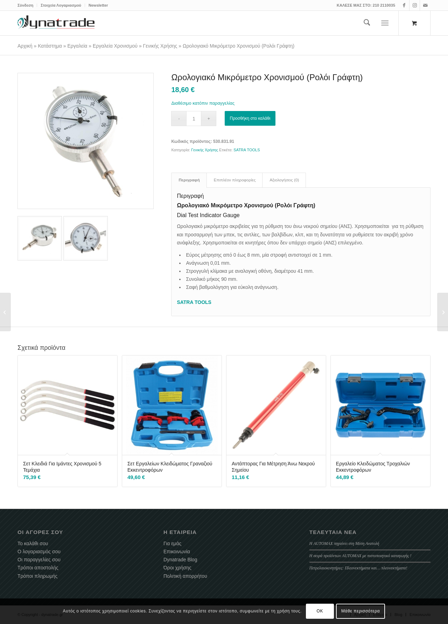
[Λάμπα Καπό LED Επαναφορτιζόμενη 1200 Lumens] (442, 312)
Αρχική (25, 46)
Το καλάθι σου (33, 543)
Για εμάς (172, 543)
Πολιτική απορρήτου (185, 576)
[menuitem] (27, 5)
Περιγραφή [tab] (189, 180)
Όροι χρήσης (177, 567)
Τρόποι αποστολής (38, 567)
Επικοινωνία (176, 551)
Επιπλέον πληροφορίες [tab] (235, 180)
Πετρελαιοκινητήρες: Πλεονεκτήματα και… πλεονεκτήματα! (358, 568)
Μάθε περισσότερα (360, 611)
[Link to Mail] (425, 5)
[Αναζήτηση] (367, 23)
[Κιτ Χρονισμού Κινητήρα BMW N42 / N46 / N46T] (5, 312)
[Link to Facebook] (404, 5)
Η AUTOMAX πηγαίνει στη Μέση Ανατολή (344, 543)
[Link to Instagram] (415, 5)
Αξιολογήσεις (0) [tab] (284, 180)
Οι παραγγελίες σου (39, 559)
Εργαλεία (78, 46)
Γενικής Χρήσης (160, 46)
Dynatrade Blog (180, 559)
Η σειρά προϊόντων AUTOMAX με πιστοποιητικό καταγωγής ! (360, 555)
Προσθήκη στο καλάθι (250, 118)
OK (320, 611)
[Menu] (385, 23)
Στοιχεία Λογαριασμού (61, 5)
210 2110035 (384, 5)
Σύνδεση (25, 5)
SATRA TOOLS (246, 150)
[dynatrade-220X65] (56, 23)
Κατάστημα (50, 46)
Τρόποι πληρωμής (37, 576)
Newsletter (98, 5)
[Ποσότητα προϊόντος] (193, 118)
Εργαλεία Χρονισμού (115, 46)
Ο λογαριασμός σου (39, 551)
